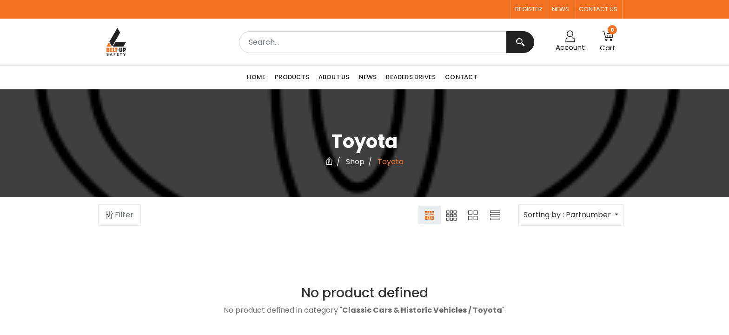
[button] (607, 42)
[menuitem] (258, 77)
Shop (355, 161)
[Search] (520, 42)
